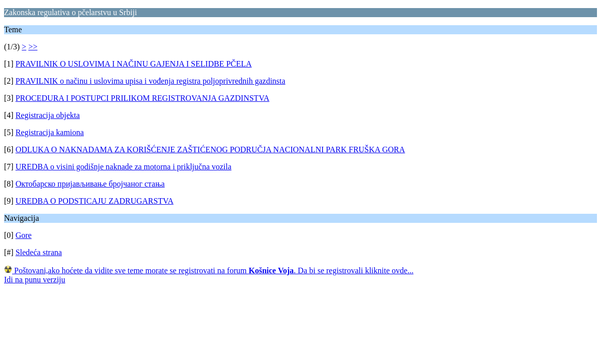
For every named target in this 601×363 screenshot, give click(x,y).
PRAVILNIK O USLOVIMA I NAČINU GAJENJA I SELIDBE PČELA (134, 63)
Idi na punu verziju (34, 279)
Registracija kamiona (50, 132)
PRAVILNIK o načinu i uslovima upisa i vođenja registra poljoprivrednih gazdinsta (151, 81)
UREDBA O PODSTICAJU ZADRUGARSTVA (95, 201)
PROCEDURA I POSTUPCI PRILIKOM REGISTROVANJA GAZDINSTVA (142, 98)
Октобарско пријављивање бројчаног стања (90, 183)
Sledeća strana (39, 252)
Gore (24, 235)
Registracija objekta (48, 115)
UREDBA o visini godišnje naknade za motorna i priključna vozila (124, 166)
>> (32, 46)
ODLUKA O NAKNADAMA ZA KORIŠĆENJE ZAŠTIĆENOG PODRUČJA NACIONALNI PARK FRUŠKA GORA (210, 149)
